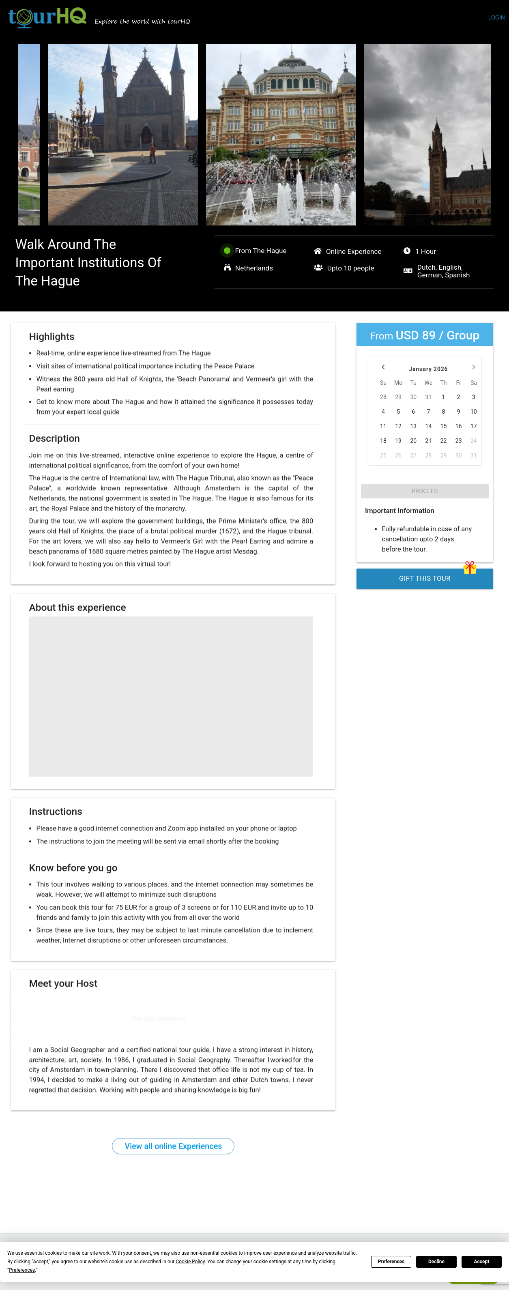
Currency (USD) (462, 18)
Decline (436, 1261)
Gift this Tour (438, 575)
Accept (481, 1261)
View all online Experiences (173, 1150)
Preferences (391, 1261)
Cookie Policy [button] (190, 1261)
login (496, 18)
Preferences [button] (22, 1270)
